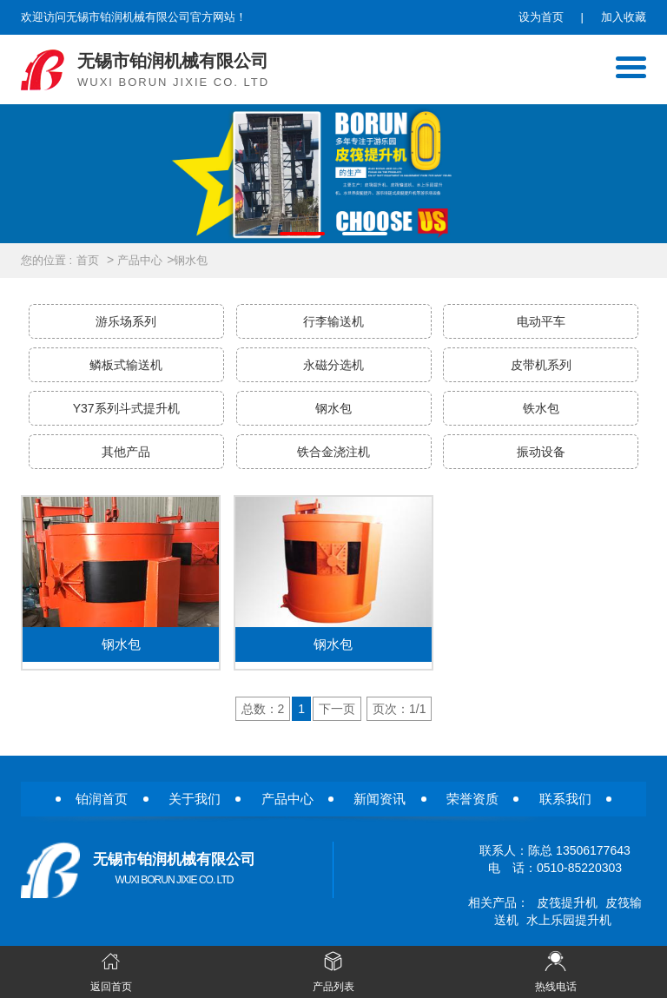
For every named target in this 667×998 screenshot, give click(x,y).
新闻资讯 (379, 798)
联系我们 (565, 798)
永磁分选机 (333, 365)
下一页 (337, 709)
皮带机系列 (541, 365)
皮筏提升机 (567, 902)
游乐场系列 (126, 321)
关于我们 (194, 798)
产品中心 (139, 260)
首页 (87, 260)
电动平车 (541, 321)
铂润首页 (102, 798)
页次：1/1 (399, 709)
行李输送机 (333, 321)
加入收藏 (623, 16)
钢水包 (191, 260)
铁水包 (541, 408)
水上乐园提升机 (568, 920)
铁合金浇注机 (333, 452)
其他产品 (126, 452)
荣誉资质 (472, 798)
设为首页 (541, 16)
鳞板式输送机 (125, 365)
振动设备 (541, 452)
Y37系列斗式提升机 (126, 408)
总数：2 (263, 709)
